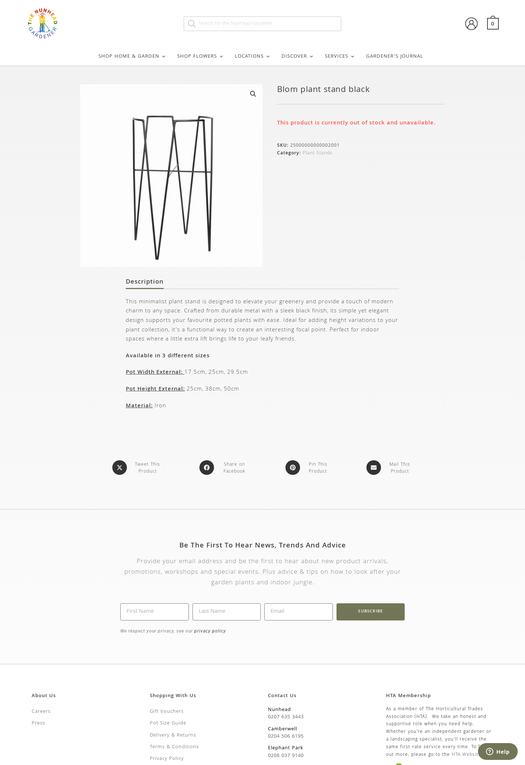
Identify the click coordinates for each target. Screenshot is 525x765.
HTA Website (466, 753)
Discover (297, 57)
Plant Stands (317, 153)
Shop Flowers (200, 57)
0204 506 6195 (286, 735)
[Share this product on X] (137, 467)
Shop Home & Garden (132, 57)
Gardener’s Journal (394, 57)
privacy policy (209, 629)
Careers (41, 710)
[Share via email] (389, 467)
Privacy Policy (167, 757)
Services (340, 57)
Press (38, 722)
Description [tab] (145, 282)
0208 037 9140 (286, 754)
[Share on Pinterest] (308, 467)
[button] (253, 94)
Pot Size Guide (168, 722)
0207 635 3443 (286, 716)
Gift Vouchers (167, 710)
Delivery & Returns (173, 734)
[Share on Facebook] (224, 467)
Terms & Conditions (174, 746)
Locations (253, 57)
